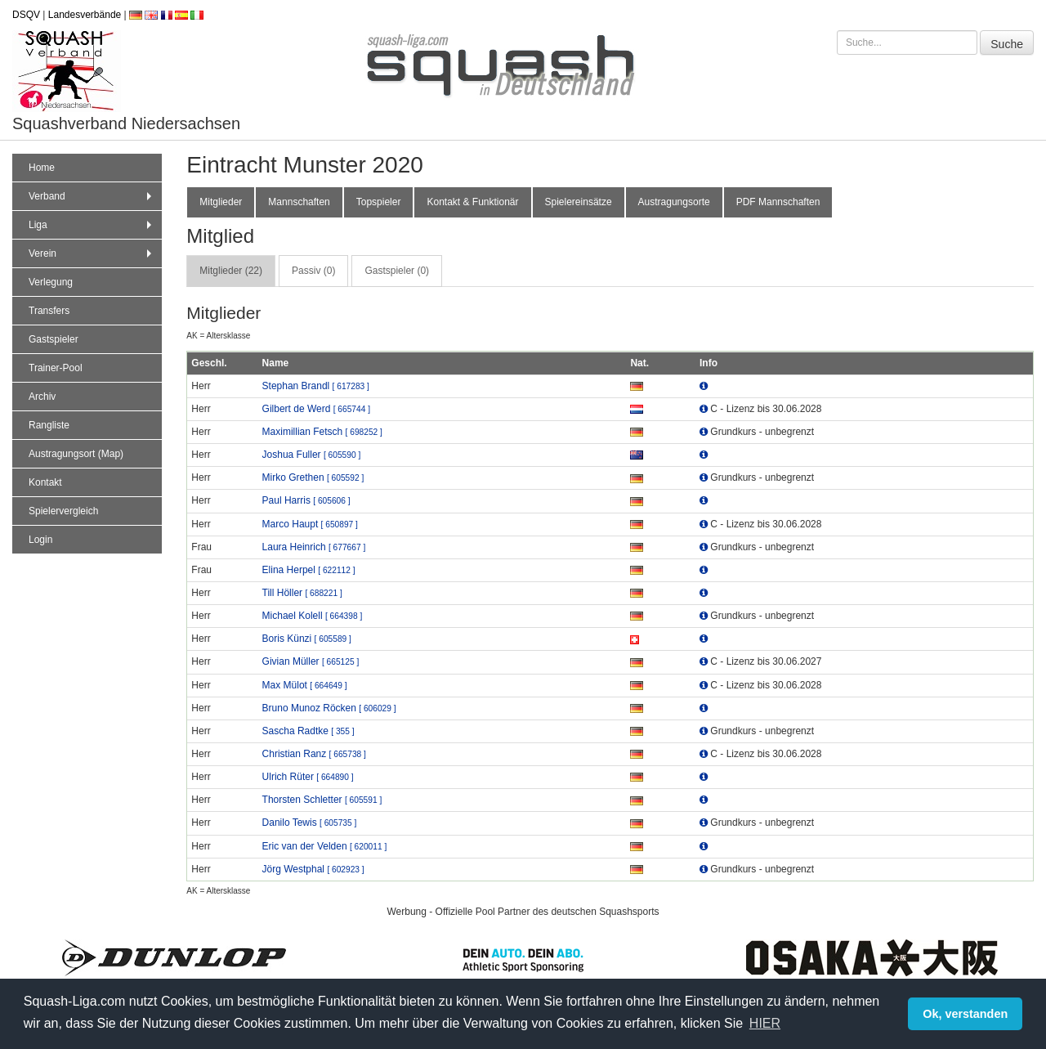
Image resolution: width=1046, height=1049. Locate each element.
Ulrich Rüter (308, 776)
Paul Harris (306, 500)
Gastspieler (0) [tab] (396, 270)
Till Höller (302, 592)
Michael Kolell (312, 615)
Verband (92, 196)
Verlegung (51, 282)
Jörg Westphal (313, 869)
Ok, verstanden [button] (965, 1013)
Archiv (42, 396)
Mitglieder (220, 202)
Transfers (49, 310)
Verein (92, 253)
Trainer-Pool (56, 368)
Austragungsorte (674, 202)
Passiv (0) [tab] (313, 270)
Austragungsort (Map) (76, 453)
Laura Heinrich (314, 547)
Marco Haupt (310, 524)
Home (42, 167)
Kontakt (45, 482)
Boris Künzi (306, 638)
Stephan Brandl (315, 386)
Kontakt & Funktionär (472, 202)
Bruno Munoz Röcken (329, 708)
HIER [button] (764, 1023)
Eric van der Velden (324, 846)
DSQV (26, 14)
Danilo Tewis (309, 822)
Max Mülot (304, 685)
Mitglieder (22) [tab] (230, 270)
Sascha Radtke (308, 731)
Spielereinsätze (578, 202)
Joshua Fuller (311, 454)
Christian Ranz (314, 754)
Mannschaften (298, 202)
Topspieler (378, 202)
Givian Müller (311, 661)
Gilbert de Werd (316, 409)
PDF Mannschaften (778, 202)
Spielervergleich (63, 511)
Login (40, 539)
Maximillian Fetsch (322, 431)
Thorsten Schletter (322, 799)
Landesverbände (84, 14)
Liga (92, 225)
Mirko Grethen (313, 477)
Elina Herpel (308, 570)
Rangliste (49, 425)
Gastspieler (53, 339)
